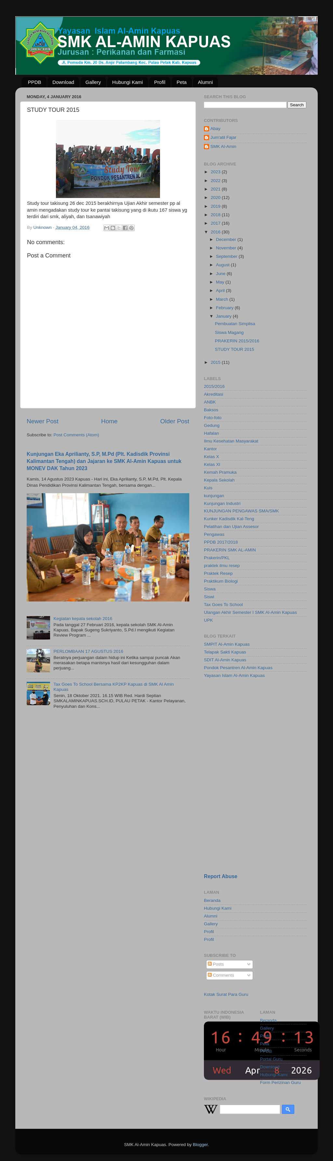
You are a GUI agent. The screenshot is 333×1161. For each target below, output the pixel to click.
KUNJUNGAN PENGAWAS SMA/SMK (241, 510)
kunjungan (214, 495)
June (221, 273)
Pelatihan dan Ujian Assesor (231, 526)
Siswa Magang (229, 332)
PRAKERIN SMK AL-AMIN (230, 550)
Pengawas (214, 534)
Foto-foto (212, 417)
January (224, 316)
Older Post (174, 421)
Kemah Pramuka (220, 472)
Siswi (209, 596)
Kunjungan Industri (222, 503)
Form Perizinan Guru (280, 1082)
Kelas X (211, 456)
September (227, 256)
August (223, 264)
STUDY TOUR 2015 (234, 349)
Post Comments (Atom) (76, 434)
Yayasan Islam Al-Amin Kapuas (234, 675)
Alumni (205, 82)
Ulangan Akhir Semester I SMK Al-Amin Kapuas (250, 612)
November (226, 247)
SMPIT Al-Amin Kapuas (227, 644)
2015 (216, 362)
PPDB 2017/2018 (221, 542)
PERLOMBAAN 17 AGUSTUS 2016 (88, 651)
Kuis (208, 487)
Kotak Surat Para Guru (226, 994)
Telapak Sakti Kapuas (225, 652)
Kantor (210, 448)
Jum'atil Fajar (223, 137)
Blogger (200, 1144)
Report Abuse (220, 876)
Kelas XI (212, 464)
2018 (216, 214)
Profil (159, 82)
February (225, 307)
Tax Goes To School (223, 604)
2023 (216, 171)
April (221, 290)
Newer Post (43, 421)
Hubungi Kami (127, 82)
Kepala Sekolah (219, 480)
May (220, 282)
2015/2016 (214, 386)
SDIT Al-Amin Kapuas (225, 659)
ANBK (210, 402)
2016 (216, 232)
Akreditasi (213, 394)
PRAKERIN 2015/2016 (237, 340)
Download (63, 82)
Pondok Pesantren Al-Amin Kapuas (238, 667)
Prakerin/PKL (217, 557)
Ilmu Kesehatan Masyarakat (231, 441)
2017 (216, 223)
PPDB (34, 82)
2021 (216, 189)
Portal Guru (271, 1059)
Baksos (211, 409)
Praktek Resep (218, 573)
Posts (216, 964)
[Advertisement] (244, 729)
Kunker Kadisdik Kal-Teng (229, 518)
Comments (221, 975)
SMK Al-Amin (223, 146)
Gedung (212, 425)
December (226, 239)
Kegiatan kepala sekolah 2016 (82, 618)
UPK (208, 620)
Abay (215, 128)
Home (109, 421)
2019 (216, 206)
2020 (216, 197)
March (222, 299)
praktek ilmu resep (222, 565)
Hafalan (211, 433)
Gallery (93, 82)
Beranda (212, 900)
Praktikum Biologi (221, 581)
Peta (182, 82)
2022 (216, 180)
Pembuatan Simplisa (235, 323)
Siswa (210, 589)
